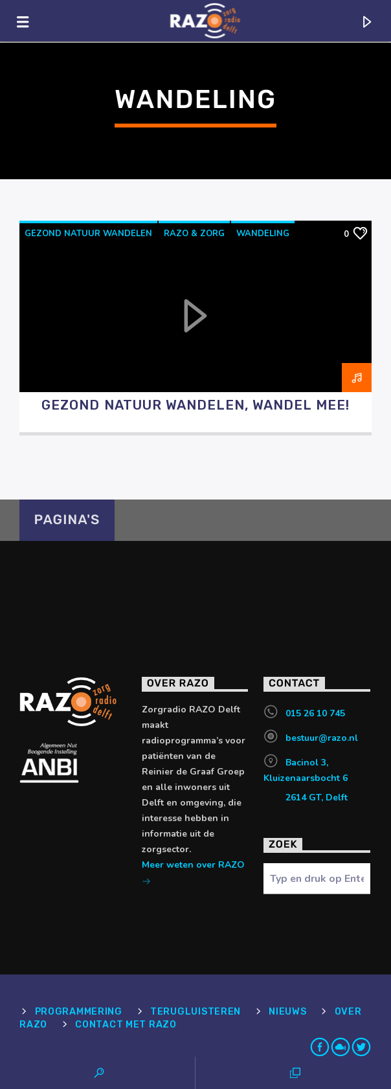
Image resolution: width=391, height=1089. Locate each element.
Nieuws (287, 1011)
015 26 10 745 (315, 713)
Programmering (78, 1011)
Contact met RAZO (126, 1024)
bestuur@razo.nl (321, 738)
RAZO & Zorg (194, 233)
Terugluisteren (195, 1011)
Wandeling (262, 233)
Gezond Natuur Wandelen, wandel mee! (195, 405)
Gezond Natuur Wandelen (88, 233)
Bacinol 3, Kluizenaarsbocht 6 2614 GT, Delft (305, 780)
